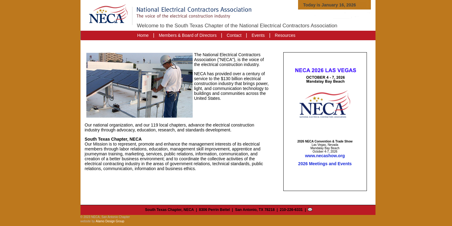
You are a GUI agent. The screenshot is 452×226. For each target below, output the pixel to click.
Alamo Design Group (110, 221)
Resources (285, 35)
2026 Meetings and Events (325, 163)
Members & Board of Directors (188, 35)
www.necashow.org (325, 155)
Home (143, 35)
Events (258, 35)
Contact (234, 35)
